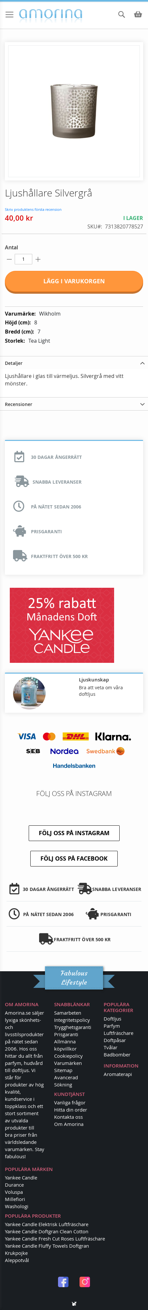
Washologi (16, 1206)
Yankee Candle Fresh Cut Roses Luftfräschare (55, 1238)
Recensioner (18, 404)
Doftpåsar (115, 1040)
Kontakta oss (68, 1117)
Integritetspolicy (72, 1020)
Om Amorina (68, 1124)
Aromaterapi (118, 1074)
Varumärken (68, 1063)
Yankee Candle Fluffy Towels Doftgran (47, 1245)
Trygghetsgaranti (72, 1027)
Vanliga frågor (69, 1102)
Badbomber (117, 1054)
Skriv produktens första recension (33, 209)
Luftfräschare (118, 1033)
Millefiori (15, 1199)
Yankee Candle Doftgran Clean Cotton (46, 1231)
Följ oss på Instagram (74, 833)
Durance (14, 1184)
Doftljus (112, 1018)
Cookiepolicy (68, 1056)
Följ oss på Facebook (74, 858)
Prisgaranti (66, 1034)
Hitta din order (70, 1109)
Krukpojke (16, 1253)
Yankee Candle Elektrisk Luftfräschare (46, 1224)
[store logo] (33, 16)
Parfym (112, 1025)
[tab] (74, 362)
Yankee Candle (21, 1177)
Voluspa (14, 1192)
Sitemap (63, 1070)
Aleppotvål (17, 1260)
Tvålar (110, 1047)
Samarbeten (67, 1012)
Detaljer (13, 363)
